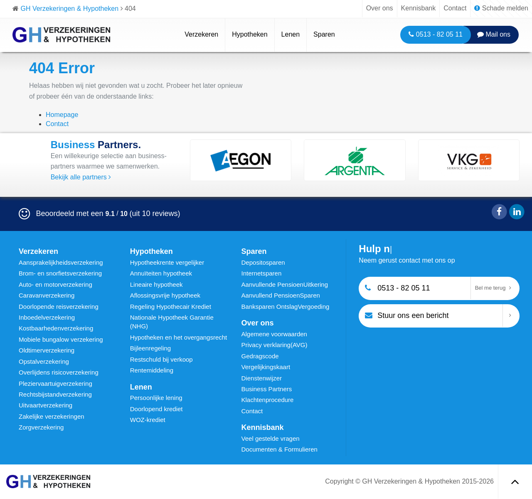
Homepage (62, 114)
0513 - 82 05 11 (436, 34)
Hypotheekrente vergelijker (167, 262)
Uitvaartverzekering (45, 405)
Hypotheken (249, 34)
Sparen (324, 34)
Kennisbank (418, 8)
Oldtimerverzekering (46, 350)
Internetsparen (261, 273)
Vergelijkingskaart (266, 366)
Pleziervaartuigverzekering (55, 383)
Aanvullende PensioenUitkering (284, 284)
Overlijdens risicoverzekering (59, 372)
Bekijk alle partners (81, 177)
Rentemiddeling (151, 370)
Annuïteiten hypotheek (161, 273)
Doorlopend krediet (156, 408)
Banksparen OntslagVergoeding (285, 306)
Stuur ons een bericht (406, 314)
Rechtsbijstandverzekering (55, 394)
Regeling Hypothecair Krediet (170, 306)
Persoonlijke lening (156, 397)
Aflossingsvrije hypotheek (165, 295)
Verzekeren (201, 34)
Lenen (290, 34)
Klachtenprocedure (267, 399)
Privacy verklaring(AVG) (274, 344)
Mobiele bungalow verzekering (61, 339)
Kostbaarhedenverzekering (56, 328)
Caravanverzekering (46, 295)
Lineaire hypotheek (156, 284)
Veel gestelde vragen (270, 438)
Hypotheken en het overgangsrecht (178, 337)
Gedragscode (260, 356)
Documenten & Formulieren (279, 449)
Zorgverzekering (41, 427)
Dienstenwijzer (261, 378)
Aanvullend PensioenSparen (280, 295)
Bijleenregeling (150, 348)
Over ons (379, 8)
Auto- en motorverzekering (55, 284)
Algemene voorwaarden (274, 334)
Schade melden (501, 8)
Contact (454, 8)
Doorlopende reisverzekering (59, 306)
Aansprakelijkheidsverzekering (61, 262)
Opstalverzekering (44, 361)
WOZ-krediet (147, 419)
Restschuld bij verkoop (161, 359)
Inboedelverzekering (47, 317)
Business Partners (266, 388)
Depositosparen (263, 262)
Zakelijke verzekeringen (51, 416)
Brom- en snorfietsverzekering (60, 273)
